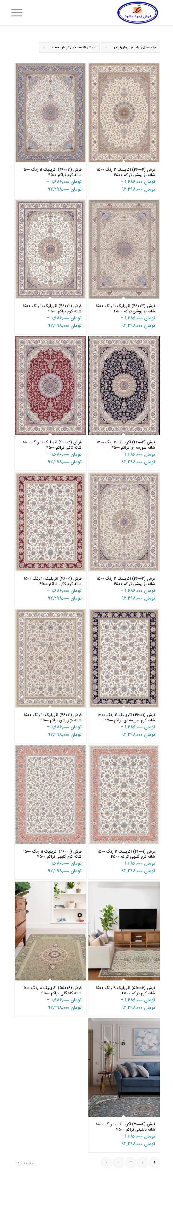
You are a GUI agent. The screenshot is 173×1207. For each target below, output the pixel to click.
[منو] (20, 13)
